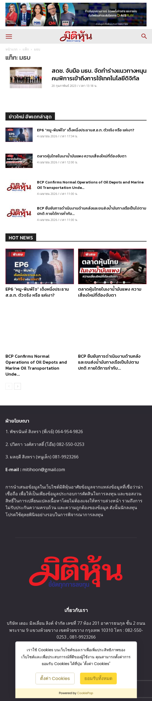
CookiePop (85, 693)
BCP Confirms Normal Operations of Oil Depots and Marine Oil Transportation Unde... (90, 185)
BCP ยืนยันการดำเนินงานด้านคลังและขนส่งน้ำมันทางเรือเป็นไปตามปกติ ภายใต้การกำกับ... (91, 211)
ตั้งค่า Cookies (55, 678)
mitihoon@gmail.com (43, 469)
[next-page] (17, 386)
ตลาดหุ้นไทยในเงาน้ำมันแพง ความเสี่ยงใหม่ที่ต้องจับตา (81, 156)
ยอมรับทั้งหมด (98, 678)
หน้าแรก (11, 49)
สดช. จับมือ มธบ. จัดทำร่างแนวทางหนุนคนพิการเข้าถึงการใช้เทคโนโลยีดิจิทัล (99, 74)
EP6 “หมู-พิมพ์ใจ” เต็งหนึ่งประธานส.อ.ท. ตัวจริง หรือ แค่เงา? (85, 130)
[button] (8, 36)
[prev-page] (8, 386)
